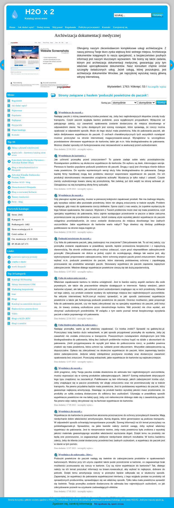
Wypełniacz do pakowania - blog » (75, 454)
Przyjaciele (17, 125)
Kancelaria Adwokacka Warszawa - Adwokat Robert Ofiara (28, 161)
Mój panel (57, 27)
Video (14, 313)
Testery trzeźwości (20, 197)
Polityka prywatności (89, 27)
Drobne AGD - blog (21, 182)
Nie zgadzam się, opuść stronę (109, 503)
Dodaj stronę (43, 27)
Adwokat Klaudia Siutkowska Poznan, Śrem (26, 176)
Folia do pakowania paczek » (72, 278)
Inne (14, 294)
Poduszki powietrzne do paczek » (74, 238)
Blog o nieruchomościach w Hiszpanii (25, 168)
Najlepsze (16, 120)
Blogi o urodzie (19, 323)
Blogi (14, 299)
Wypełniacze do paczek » (70, 112)
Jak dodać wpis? (26, 27)
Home (12, 27)
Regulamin (70, 27)
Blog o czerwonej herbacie (24, 192)
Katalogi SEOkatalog (22, 279)
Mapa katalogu (19, 130)
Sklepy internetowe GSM (23, 284)
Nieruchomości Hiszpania (24, 187)
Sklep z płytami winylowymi (25, 147)
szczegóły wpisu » (85, 149)
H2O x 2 (39, 11)
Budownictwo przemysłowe (25, 308)
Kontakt (106, 27)
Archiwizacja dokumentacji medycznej (88, 35)
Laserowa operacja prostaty (24, 256)
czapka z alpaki (19, 261)
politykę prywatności (101, 499)
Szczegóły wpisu (156, 86)
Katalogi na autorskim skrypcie (26, 304)
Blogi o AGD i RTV (21, 318)
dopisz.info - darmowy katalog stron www (29, 153)
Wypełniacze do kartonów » (72, 155)
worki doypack (19, 266)
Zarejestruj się (120, 27)
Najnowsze (17, 110)
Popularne (16, 115)
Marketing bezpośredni (22, 289)
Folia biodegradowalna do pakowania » (78, 324)
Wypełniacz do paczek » (70, 368)
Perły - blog (17, 201)
